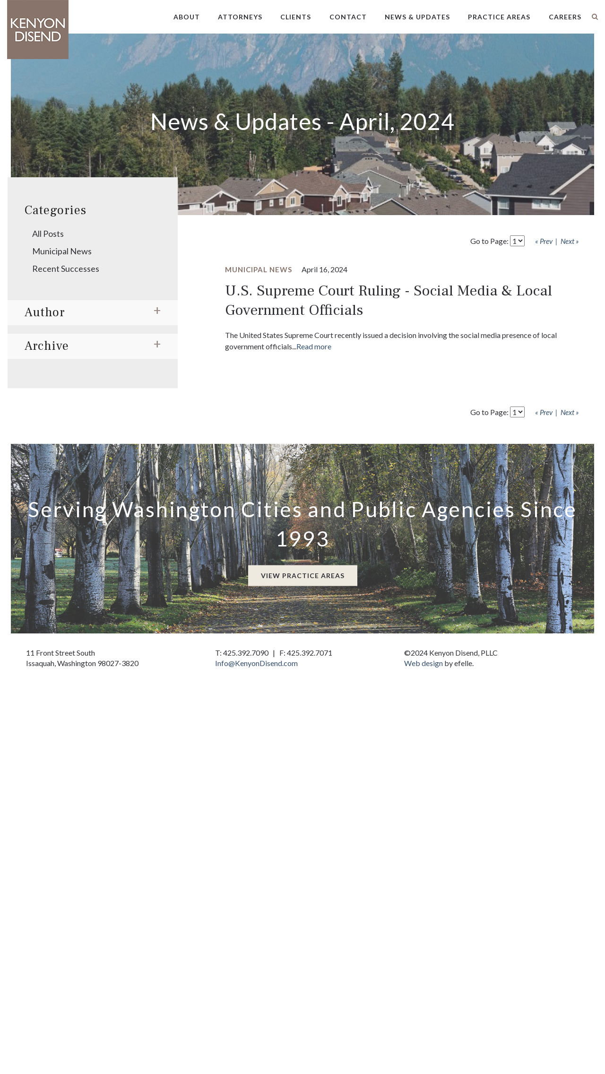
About (186, 17)
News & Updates (417, 17)
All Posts (48, 233)
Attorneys (240, 17)
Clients (295, 17)
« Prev (544, 241)
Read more (313, 346)
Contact (348, 17)
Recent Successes (65, 268)
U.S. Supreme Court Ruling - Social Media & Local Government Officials (388, 300)
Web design (423, 662)
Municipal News (62, 251)
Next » (570, 241)
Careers (565, 17)
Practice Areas (499, 17)
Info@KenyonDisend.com (256, 662)
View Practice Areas (303, 576)
